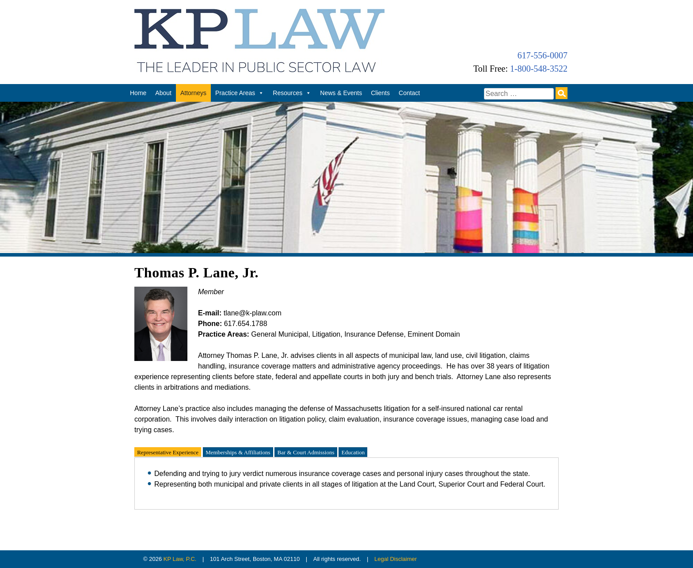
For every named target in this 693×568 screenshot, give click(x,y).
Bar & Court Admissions (306, 452)
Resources (292, 93)
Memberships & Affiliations (238, 452)
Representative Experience (167, 452)
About (163, 92)
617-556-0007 (542, 55)
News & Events (341, 92)
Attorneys (193, 92)
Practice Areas (239, 93)
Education (353, 452)
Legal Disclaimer (395, 559)
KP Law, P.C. (180, 559)
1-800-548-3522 (538, 68)
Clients (380, 92)
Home (138, 92)
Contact (409, 92)
